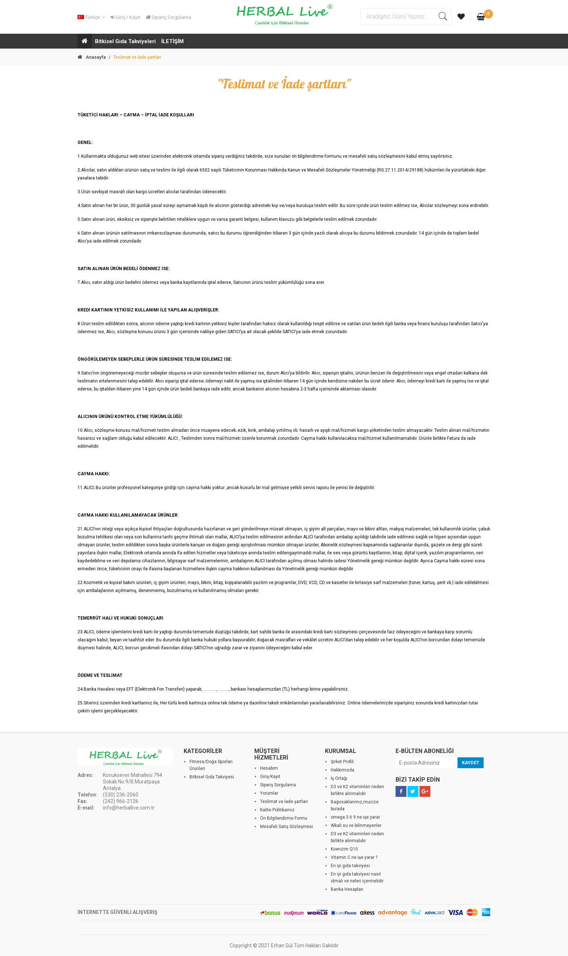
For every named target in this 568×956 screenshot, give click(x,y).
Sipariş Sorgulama (168, 17)
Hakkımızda (342, 770)
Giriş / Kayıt (125, 17)
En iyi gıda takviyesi (350, 865)
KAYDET (470, 762)
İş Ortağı (339, 778)
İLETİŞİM (172, 41)
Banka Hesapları (347, 889)
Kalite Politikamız (277, 809)
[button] (92, 17)
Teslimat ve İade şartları (284, 801)
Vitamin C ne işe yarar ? (354, 857)
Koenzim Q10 (344, 849)
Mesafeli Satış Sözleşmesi (286, 826)
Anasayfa (92, 57)
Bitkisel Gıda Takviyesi (211, 776)
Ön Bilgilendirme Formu (283, 818)
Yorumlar (269, 793)
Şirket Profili (342, 761)
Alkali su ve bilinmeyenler (356, 825)
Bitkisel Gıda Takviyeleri (125, 41)
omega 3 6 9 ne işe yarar (355, 817)
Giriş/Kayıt (270, 776)
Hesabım (269, 768)
